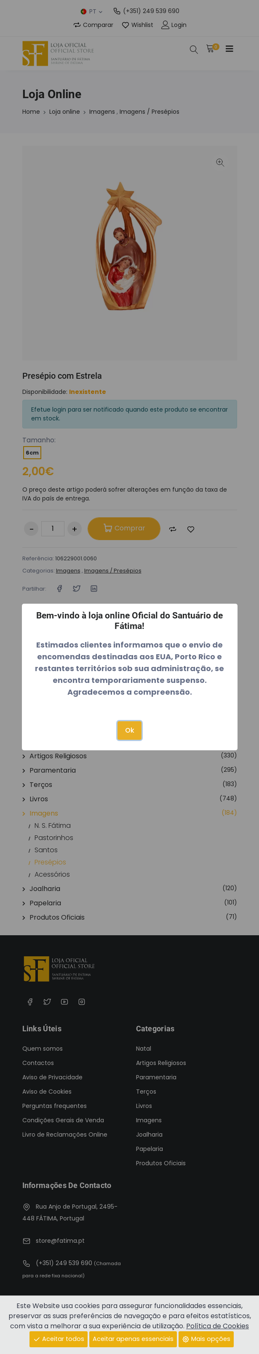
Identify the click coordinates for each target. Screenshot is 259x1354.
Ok (129, 730)
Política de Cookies (217, 1326)
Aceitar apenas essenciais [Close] (133, 1339)
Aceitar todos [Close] (58, 1339)
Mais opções (206, 1339)
